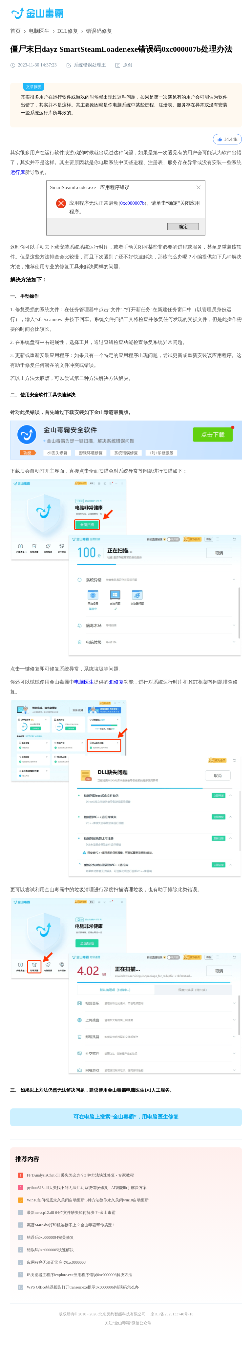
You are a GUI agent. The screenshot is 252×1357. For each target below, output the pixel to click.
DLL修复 (67, 31)
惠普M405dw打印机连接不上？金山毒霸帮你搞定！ (71, 1225)
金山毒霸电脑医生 (126, 1090)
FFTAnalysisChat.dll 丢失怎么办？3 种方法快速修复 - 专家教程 (80, 1175)
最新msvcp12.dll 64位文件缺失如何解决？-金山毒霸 (71, 1212)
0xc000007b (132, 203)
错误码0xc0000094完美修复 (50, 1237)
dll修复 (116, 682)
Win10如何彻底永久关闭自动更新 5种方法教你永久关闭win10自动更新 (88, 1200)
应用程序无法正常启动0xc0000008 (56, 1262)
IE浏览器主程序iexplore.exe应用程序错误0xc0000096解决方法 (80, 1274)
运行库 (17, 172)
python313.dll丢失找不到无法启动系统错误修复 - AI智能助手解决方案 (87, 1187)
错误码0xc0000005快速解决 (50, 1250)
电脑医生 (39, 31)
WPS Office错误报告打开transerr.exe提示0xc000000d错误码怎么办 (83, 1287)
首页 (15, 31)
